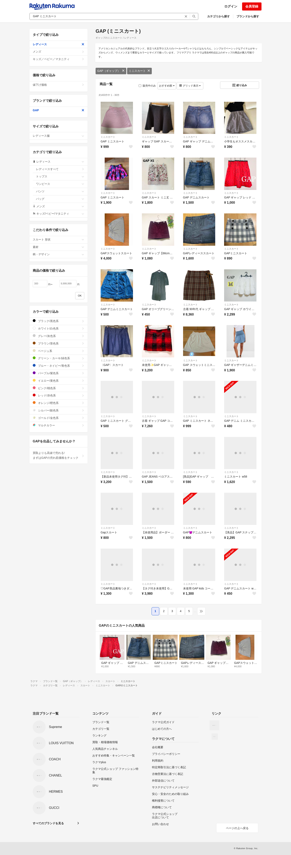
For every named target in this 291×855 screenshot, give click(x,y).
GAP (58, 110)
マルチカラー (58, 425)
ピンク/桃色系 (58, 388)
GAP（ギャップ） (111, 70)
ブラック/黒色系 (58, 321)
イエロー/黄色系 (58, 380)
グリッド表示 (190, 85)
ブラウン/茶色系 (58, 343)
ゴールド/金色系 (58, 418)
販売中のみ (147, 85)
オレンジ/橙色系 (58, 403)
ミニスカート (139, 70)
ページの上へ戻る (237, 828)
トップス (60, 176)
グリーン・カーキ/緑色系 (58, 358)
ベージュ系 (58, 351)
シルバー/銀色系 (58, 410)
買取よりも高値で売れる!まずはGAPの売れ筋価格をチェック (58, 455)
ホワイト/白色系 (58, 328)
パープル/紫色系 (58, 373)
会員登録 (251, 6)
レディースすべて (60, 169)
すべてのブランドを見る (48, 823)
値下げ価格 (58, 84)
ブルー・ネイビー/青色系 (58, 365)
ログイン (230, 6)
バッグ (60, 198)
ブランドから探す (247, 16)
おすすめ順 (167, 85)
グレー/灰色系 (58, 336)
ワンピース (60, 183)
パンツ (60, 191)
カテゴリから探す (218, 16)
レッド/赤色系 (58, 395)
